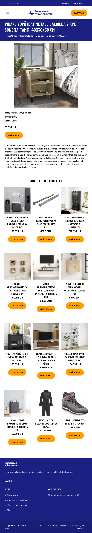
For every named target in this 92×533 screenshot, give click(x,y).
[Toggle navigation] (8, 12)
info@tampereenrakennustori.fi (74, 3)
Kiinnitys (20, 112)
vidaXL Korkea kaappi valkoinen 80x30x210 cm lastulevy (74, 357)
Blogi (9, 510)
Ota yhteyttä (51, 525)
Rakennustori (13, 495)
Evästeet (63, 525)
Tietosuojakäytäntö (77, 525)
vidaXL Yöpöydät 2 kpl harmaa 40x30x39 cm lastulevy (17, 357)
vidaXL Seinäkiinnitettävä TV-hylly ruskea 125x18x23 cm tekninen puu (46, 290)
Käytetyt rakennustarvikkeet (19, 505)
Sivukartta (81, 528)
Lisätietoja (13, 135)
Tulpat (28, 112)
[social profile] (22, 3)
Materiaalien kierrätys (17, 500)
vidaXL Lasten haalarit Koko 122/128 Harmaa (46, 423)
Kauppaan (79, 13)
